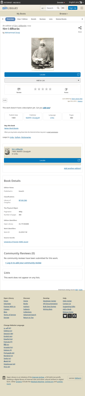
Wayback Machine (37, 381)
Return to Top (28, 317)
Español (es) (8, 339)
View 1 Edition (22, 19)
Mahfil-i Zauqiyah (33, 118)
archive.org (49, 381)
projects (19, 381)
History (80, 101)
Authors (26, 306)
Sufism (17, 137)
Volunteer (7, 303)
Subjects (26, 309)
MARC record (23, 242)
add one (46, 108)
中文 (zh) (7, 367)
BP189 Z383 (23, 200)
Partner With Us (9, 306)
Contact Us (67, 303)
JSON (80, 290)
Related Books (61, 19)
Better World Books (11, 128)
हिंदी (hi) (6, 344)
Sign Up (72, 8)
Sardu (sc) (7, 358)
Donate (61, 2)
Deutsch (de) (8, 333)
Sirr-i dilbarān (20, 25)
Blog (5, 312)
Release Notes (68, 312)
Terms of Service (10, 315)
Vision (6, 301)
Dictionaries (26, 137)
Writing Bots (47, 309)
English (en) (8, 336)
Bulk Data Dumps (49, 306)
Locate (42, 74)
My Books (21, 13)
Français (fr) (8, 342)
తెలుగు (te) (7, 361)
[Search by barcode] (63, 8)
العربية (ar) (7, 328)
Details (33, 19)
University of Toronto (11, 242)
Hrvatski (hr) (8, 347)
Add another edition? (72, 168)
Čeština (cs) (8, 331)
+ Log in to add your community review (23, 262)
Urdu (52, 118)
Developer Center (49, 301)
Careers (6, 309)
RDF (76, 290)
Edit (4, 100)
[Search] (51, 8)
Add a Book (67, 309)
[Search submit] (58, 8)
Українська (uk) (9, 364)
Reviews (43, 19)
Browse (55, 13)
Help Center (67, 301)
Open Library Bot (77, 99)
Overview (10, 19)
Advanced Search (29, 315)
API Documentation (50, 303)
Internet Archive (38, 377)
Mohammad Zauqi (12, 32)
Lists (51, 19)
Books (25, 303)
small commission (52, 132)
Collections (27, 312)
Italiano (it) (8, 350)
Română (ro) (8, 356)
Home (25, 301)
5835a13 (78, 378)
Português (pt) (9, 353)
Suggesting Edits (69, 306)
